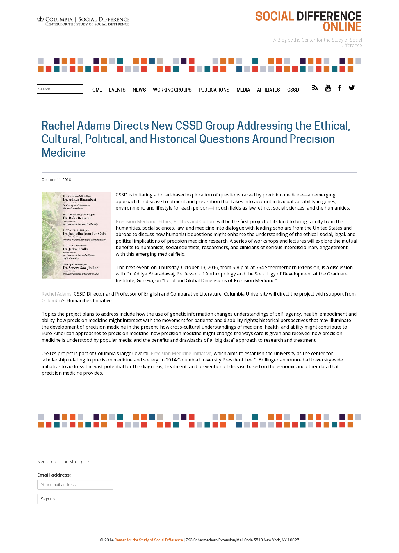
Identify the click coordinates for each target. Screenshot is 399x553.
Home (96, 90)
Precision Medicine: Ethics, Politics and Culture (166, 221)
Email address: (54, 475)
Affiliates (268, 90)
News (139, 90)
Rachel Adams (57, 294)
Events (117, 90)
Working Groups (172, 90)
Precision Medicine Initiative (181, 353)
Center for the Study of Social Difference (149, 540)
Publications (214, 90)
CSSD (293, 90)
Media (243, 90)
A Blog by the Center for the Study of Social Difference (317, 43)
